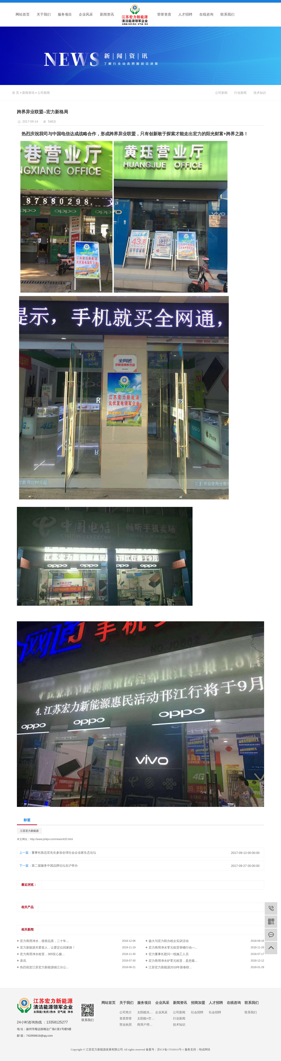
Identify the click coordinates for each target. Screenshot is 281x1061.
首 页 (15, 92)
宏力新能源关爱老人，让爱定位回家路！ (47, 947)
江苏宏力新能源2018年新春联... (170, 967)
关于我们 (44, 14)
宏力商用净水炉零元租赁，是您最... (173, 960)
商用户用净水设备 (146, 1024)
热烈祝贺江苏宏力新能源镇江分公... (44, 967)
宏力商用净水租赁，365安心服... (42, 954)
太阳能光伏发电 (146, 1012)
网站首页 (23, 14)
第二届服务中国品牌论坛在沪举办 (55, 865)
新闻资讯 (107, 14)
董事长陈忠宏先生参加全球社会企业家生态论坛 (64, 852)
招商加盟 (198, 1003)
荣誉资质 (164, 14)
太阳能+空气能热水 (146, 1018)
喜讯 (23, 960)
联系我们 (227, 14)
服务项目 (65, 14)
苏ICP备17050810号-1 (170, 1049)
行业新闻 (240, 92)
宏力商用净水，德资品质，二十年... (44, 941)
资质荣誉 (125, 1018)
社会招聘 (197, 1012)
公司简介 (125, 1012)
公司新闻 (44, 92)
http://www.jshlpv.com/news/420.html (51, 839)
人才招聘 (185, 14)
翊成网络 (204, 1049)
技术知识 (260, 92)
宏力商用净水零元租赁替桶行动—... (173, 947)
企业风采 (86, 14)
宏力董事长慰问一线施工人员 (169, 954)
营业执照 (125, 1024)
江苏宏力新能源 (29, 830)
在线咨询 (206, 14)
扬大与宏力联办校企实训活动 (169, 941)
